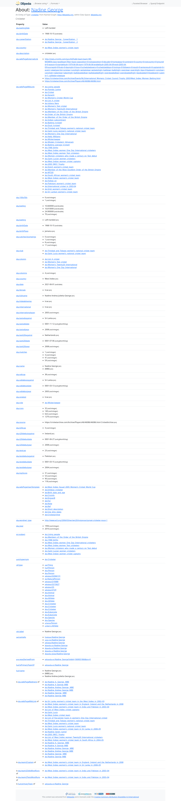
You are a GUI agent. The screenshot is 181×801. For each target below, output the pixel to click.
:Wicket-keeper (52, 139)
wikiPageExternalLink (27, 59)
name (20, 366)
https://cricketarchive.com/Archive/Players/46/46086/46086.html (73, 81)
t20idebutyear (24, 445)
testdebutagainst (25, 456)
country (21, 47)
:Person (49, 568)
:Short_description (54, 509)
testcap (21, 450)
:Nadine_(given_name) (56, 731)
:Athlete (49, 598)
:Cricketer (50, 559)
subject (20, 534)
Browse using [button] (40, 3)
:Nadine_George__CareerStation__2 (61, 42)
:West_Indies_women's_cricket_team (62, 47)
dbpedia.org (96, 14)
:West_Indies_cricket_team (57, 715)
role (19, 402)
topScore (21, 473)
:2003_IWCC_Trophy (54, 164)
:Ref (48, 506)
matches (21, 352)
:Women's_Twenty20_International (61, 109)
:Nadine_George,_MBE (56, 693)
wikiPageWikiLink (25, 86)
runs (20, 408)
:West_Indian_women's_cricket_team (62, 178)
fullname (21, 295)
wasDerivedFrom (25, 659)
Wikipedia (70, 797)
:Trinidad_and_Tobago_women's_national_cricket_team (70, 128)
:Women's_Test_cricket (56, 106)
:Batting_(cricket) (53, 122)
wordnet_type (24, 520)
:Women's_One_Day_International (61, 134)
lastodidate (22, 324)
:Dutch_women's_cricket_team (59, 167)
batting (21, 220)
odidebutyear (23, 391)
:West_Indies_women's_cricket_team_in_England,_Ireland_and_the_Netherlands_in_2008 (84, 704)
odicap (20, 374)
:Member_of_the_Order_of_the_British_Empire (66, 117)
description (22, 53)
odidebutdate (23, 385)
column (21, 259)
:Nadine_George (56, 665)
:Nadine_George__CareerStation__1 (61, 39)
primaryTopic (25, 784)
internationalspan (25, 312)
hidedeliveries (24, 301)
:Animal (49, 592)
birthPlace (22, 231)
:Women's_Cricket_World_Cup (59, 98)
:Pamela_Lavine (53, 89)
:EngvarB (50, 498)
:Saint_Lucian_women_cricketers (60, 158)
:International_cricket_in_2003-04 (60, 186)
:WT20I (49, 172)
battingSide (22, 28)
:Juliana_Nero (52, 103)
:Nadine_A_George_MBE (56, 684)
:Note (48, 503)
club (19, 250)
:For (48, 501)
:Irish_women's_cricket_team (58, 189)
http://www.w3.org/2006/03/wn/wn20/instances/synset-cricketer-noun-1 (76, 520)
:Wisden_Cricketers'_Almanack (59, 142)
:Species (50, 617)
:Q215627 (52, 584)
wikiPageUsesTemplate (27, 487)
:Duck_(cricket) (52, 125)
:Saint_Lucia (51, 712)
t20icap (21, 428)
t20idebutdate (24, 439)
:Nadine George (55, 637)
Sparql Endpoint (156, 3)
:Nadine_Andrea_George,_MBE (59, 687)
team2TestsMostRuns (29, 777)
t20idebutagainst (25, 433)
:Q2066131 (52, 576)
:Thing (49, 565)
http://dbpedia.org (65, 14)
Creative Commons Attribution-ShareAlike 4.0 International (116, 797)
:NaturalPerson (52, 579)
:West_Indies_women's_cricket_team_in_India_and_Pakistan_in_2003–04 (77, 707)
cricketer (34, 14)
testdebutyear (24, 467)
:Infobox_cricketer (54, 490)
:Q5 (49, 587)
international (23, 307)
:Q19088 (51, 581)
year (19, 526)
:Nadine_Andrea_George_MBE (59, 690)
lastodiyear (22, 329)
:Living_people (52, 86)
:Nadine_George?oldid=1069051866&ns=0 (68, 659)
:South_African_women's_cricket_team (62, 175)
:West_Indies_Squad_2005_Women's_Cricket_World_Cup (70, 487)
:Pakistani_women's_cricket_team (60, 183)
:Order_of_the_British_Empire (59, 114)
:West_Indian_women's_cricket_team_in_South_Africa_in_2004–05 (74, 740)
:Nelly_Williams (52, 136)
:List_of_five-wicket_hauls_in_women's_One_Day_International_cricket (76, 718)
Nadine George (47, 9)
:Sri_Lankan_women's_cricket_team (61, 192)
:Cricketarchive (52, 514)
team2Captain (26, 762)
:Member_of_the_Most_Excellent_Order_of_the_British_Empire (73, 169)
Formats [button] (54, 3)
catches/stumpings (26, 237)
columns (21, 273)
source (20, 422)
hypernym (22, 559)
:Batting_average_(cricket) (57, 145)
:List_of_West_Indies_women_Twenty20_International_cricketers (74, 737)
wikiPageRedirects (27, 682)
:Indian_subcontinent (55, 120)
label (20, 631)
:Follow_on (51, 181)
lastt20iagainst (24, 335)
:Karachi (49, 95)
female (21, 290)
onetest (21, 397)
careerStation (23, 39)
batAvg (21, 206)
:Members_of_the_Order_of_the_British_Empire (66, 111)
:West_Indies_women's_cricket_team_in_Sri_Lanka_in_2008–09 (73, 729)
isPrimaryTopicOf (25, 665)
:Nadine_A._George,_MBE (57, 682)
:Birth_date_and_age (55, 492)
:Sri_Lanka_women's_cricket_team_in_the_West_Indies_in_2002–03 (74, 701)
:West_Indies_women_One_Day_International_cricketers (70, 150)
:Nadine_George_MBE (55, 695)
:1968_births (51, 147)
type (19, 565)
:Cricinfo (49, 495)
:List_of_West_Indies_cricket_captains (62, 709)
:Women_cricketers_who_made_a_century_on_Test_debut (71, 156)
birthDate (22, 33)
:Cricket (49, 92)
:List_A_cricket (52, 100)
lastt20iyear (23, 346)
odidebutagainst (25, 380)
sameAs (21, 637)
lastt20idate (23, 341)
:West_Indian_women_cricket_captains (63, 161)
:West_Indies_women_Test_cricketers (62, 153)
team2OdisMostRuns (29, 770)
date (19, 284)
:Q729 (50, 590)
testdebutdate (24, 462)
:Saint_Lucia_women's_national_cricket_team (65, 131)
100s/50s (21, 197)
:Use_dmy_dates (53, 512)
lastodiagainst (24, 318)
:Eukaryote (51, 612)
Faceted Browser (140, 3)
